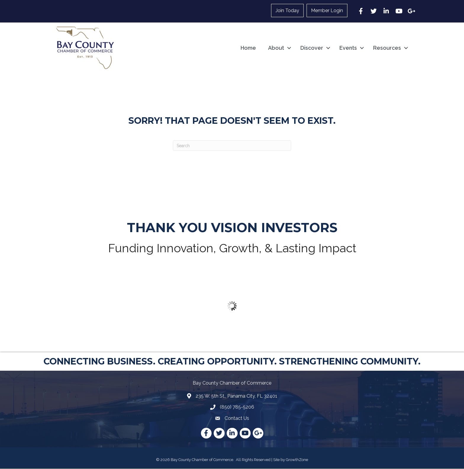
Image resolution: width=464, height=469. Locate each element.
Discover (311, 48)
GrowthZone (297, 460)
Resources (387, 48)
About (276, 48)
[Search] (232, 146)
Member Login (327, 10)
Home (248, 48)
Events (348, 48)
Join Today (287, 10)
